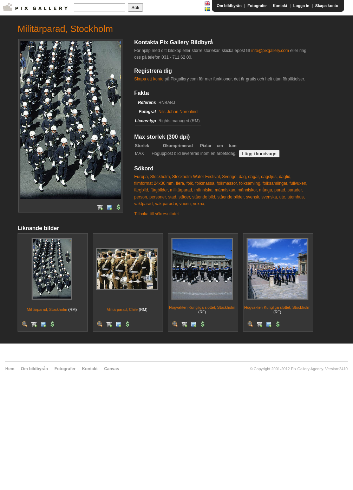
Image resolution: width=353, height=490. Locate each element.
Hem (9, 368)
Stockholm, (160, 176)
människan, (225, 190)
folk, (190, 183)
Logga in (301, 6)
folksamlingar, (275, 183)
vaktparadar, (166, 203)
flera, (180, 183)
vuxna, (199, 203)
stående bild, (204, 197)
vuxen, (185, 203)
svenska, (269, 197)
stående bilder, (231, 197)
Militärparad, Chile (122, 309)
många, (266, 190)
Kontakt (280, 6)
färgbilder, (159, 190)
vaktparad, (144, 203)
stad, (172, 197)
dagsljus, (269, 176)
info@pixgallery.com (270, 50)
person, (141, 197)
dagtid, (285, 176)
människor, (247, 190)
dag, (243, 176)
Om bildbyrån (229, 6)
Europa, (141, 176)
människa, (204, 190)
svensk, (253, 197)
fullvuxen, (298, 183)
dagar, (254, 176)
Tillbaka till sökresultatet (156, 213)
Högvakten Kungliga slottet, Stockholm (202, 307)
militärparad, (181, 190)
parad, (280, 190)
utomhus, (296, 197)
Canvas (111, 368)
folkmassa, (205, 183)
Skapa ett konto (148, 79)
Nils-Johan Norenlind (177, 111)
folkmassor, (227, 183)
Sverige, (229, 176)
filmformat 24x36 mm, (154, 183)
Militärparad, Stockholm (47, 309)
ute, (282, 197)
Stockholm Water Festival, (196, 176)
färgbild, (141, 190)
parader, (295, 190)
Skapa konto (326, 6)
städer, (184, 197)
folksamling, (250, 183)
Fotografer (257, 6)
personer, (158, 197)
